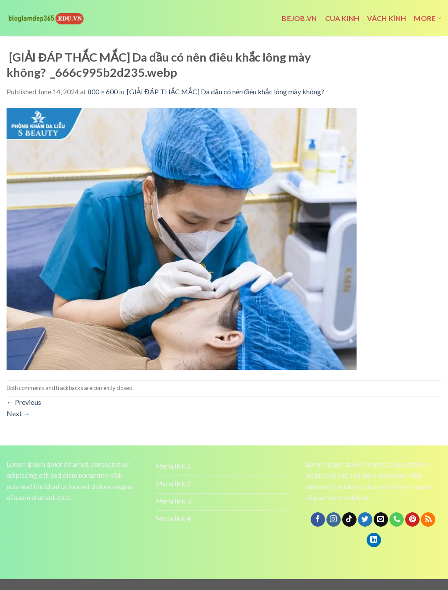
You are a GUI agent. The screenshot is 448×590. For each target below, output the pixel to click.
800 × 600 (103, 91)
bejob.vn (299, 18)
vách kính (386, 18)
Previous (24, 402)
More (427, 18)
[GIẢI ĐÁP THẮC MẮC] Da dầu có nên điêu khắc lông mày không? (226, 91)
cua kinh (342, 18)
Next (18, 413)
